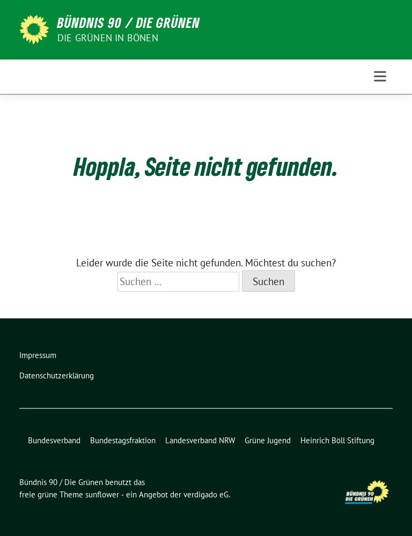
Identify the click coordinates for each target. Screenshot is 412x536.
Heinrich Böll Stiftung (337, 440)
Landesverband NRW (200, 440)
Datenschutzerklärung (56, 375)
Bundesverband (54, 440)
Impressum (37, 355)
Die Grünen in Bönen (107, 38)
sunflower (102, 494)
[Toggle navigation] (380, 76)
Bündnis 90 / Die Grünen (128, 22)
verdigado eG (206, 494)
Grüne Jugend (268, 440)
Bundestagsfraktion (123, 440)
